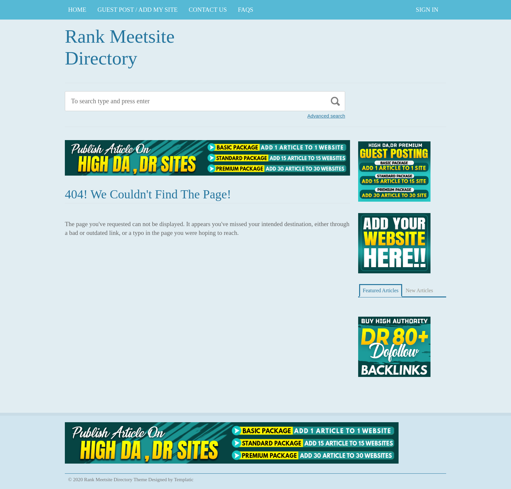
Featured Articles (381, 290)
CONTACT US (208, 9)
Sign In (427, 9)
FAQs (245, 9)
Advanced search (326, 116)
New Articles (419, 290)
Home (77, 9)
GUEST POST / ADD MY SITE (137, 9)
